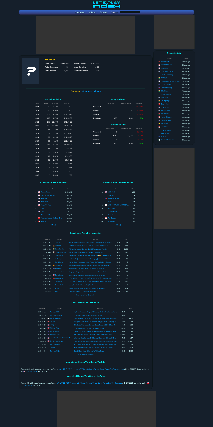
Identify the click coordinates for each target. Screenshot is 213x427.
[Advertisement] (85, 35)
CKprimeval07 (45, 215)
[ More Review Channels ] (85, 354)
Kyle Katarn (58, 268)
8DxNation (164, 91)
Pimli (42, 208)
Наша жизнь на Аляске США (170, 81)
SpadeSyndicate (166, 94)
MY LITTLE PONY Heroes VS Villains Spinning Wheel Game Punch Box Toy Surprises (91, 369)
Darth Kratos (112, 215)
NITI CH (163, 136)
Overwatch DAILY (166, 120)
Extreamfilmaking (166, 87)
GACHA (52, 321)
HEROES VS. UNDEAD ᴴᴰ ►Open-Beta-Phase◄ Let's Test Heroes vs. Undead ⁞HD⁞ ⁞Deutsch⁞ (99, 281)
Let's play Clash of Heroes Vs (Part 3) (81, 285)
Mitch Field (44, 202)
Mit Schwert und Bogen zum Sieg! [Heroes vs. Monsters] (87, 288)
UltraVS (43, 221)
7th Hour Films (54, 328)
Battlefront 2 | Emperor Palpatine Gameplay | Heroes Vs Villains (89, 259)
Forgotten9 (164, 123)
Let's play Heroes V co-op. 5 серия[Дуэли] (82, 291)
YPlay (57, 288)
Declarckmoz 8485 (61, 252)
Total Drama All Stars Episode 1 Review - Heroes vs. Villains (93, 348)
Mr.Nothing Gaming (56, 315)
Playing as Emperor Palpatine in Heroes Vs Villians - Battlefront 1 (90, 272)
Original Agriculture (167, 71)
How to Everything (167, 75)
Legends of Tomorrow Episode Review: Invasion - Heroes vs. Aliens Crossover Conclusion (103, 331)
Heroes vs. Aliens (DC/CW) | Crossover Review (89, 328)
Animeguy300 (54, 312)
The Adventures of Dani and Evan (51, 218)
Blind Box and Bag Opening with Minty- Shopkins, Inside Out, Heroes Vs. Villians (100, 341)
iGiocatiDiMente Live (167, 140)
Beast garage (165, 101)
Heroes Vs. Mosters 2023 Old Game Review (88, 315)
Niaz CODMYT (165, 61)
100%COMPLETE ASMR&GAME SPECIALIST (123, 205)
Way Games (112, 218)
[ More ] (53, 225)
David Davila (59, 262)
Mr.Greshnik (111, 221)
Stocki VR (58, 245)
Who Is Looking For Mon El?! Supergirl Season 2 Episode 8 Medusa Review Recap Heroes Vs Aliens (106, 338)
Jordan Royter (59, 285)
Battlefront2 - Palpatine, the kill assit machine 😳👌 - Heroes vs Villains (92, 255)
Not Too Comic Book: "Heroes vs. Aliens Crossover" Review (93, 335)
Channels (87, 91)
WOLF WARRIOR (55, 318)
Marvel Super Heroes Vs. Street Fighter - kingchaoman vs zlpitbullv (90, 242)
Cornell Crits (165, 107)
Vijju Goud (164, 97)
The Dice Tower (55, 344)
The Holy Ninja (54, 351)
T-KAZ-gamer (59, 278)
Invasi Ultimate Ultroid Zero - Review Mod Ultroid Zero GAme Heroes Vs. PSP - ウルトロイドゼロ (105, 318)
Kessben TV (165, 114)
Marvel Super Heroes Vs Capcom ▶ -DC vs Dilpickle (86, 252)
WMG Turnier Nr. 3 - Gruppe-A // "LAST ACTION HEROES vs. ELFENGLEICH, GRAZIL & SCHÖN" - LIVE (103, 246)
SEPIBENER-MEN (167, 65)
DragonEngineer (166, 130)
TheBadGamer (165, 110)
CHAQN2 (111, 195)
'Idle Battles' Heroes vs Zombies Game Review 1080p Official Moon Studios (98, 325)
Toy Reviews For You (56, 341)
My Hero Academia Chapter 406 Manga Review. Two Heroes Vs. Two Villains (98, 312)
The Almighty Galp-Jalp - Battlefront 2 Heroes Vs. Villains (87, 275)
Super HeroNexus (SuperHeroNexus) (62, 338)
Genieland (44, 198)
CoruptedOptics (60, 272)
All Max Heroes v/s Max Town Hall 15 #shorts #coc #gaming (88, 249)
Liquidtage (164, 68)
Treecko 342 (165, 133)
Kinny (42, 211)
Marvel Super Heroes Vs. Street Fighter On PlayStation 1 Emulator (90, 262)
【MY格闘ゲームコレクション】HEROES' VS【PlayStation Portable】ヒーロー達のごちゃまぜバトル (102, 278)
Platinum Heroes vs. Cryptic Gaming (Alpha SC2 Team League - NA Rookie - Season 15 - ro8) (99, 265)
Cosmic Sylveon (166, 84)
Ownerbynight (59, 275)
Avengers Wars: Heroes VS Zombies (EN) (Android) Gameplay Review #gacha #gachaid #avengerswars (107, 321)
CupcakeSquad (45, 192)
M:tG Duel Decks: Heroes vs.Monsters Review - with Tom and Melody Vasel (98, 344)
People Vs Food (46, 205)
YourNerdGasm (55, 334)
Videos (97, 91)
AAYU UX (164, 78)
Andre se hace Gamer (48, 195)
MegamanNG (54, 331)
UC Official (164, 127)
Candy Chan (165, 104)
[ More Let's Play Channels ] (85, 295)
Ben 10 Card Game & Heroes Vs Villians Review (89, 351)
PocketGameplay (113, 198)
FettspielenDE (59, 281)
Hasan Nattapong (166, 117)
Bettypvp (53, 325)
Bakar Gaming (59, 249)
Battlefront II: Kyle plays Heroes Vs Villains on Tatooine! (86, 268)
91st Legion (111, 208)
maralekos (58, 265)
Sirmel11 (53, 348)
